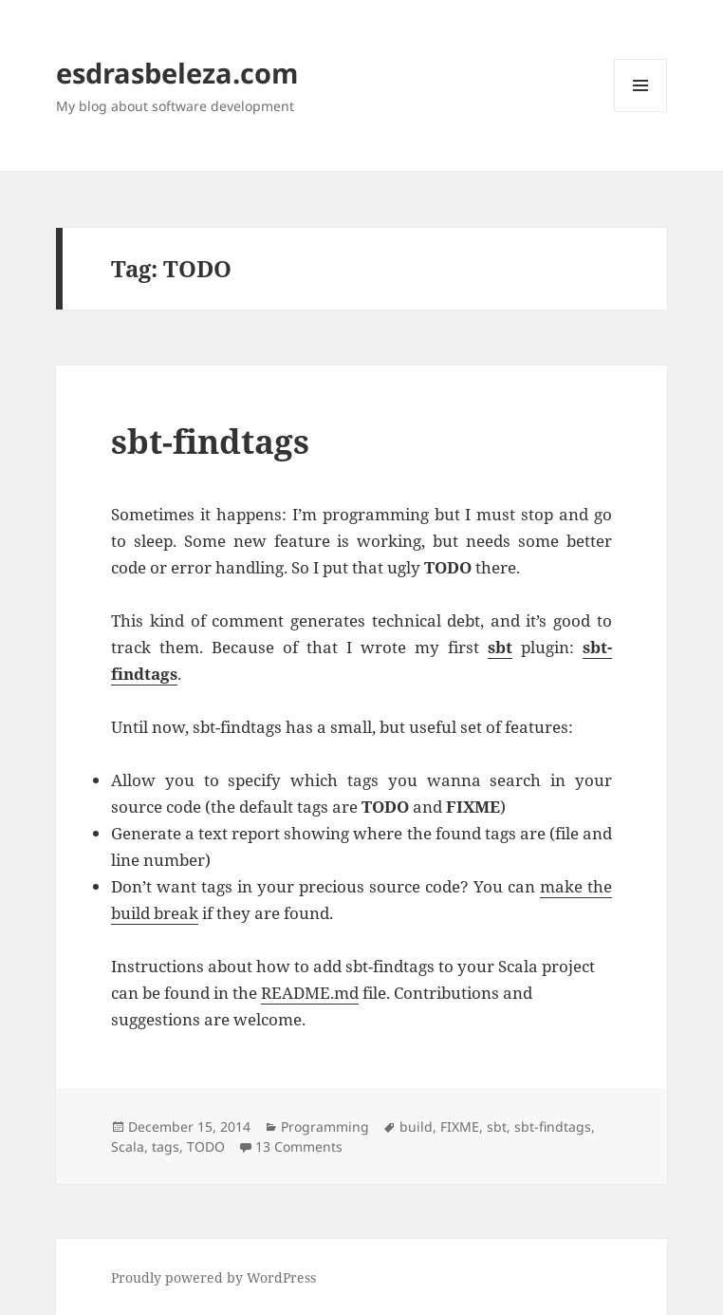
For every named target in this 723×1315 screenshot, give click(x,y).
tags (165, 1146)
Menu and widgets (641, 111)
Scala (127, 1146)
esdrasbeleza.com (177, 72)
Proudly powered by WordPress (213, 1277)
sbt (497, 1127)
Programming (325, 1127)
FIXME (459, 1127)
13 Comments (299, 1146)
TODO (206, 1146)
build (416, 1127)
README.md (310, 993)
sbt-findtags (210, 441)
